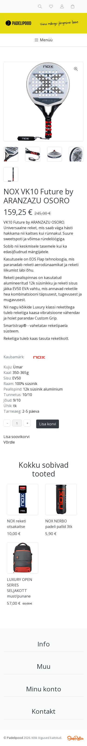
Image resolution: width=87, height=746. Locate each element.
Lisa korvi (47, 423)
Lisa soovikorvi (16, 436)
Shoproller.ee (75, 738)
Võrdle (9, 442)
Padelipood (15, 738)
